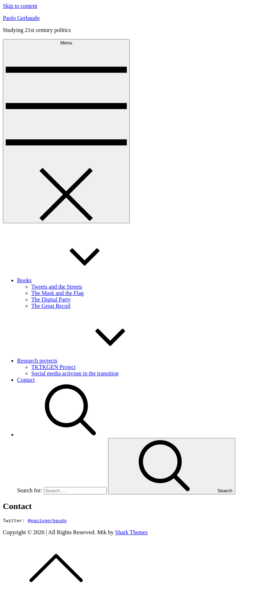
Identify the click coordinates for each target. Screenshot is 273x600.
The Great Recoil (50, 306)
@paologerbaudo (47, 521)
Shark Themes (131, 533)
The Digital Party (51, 299)
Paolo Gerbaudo (21, 18)
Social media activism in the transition (75, 373)
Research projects (90, 361)
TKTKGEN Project (53, 367)
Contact (26, 380)
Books (77, 280)
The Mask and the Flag (57, 293)
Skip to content (20, 6)
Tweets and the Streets (56, 287)
